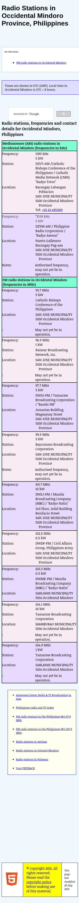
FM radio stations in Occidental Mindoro (41, 63)
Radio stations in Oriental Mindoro (37, 750)
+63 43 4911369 (52, 210)
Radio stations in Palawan (32, 759)
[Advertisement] (38, 817)
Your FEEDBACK (25, 768)
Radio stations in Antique (31, 741)
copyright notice (38, 882)
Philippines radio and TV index (35, 707)
